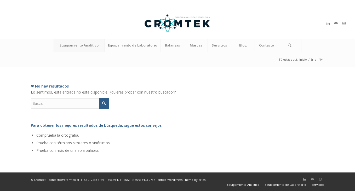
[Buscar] (289, 45)
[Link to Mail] (336, 23)
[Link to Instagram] (344, 23)
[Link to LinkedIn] (328, 23)
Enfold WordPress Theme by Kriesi (182, 180)
